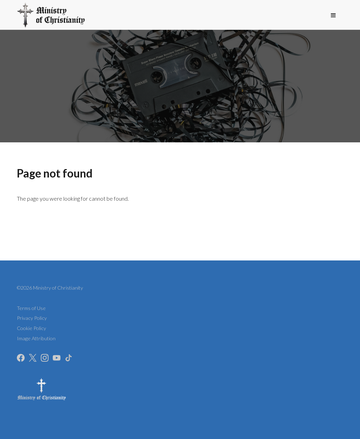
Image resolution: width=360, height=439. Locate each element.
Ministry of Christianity (58, 288)
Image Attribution (36, 338)
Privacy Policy (32, 318)
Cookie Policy (31, 328)
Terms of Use (31, 308)
